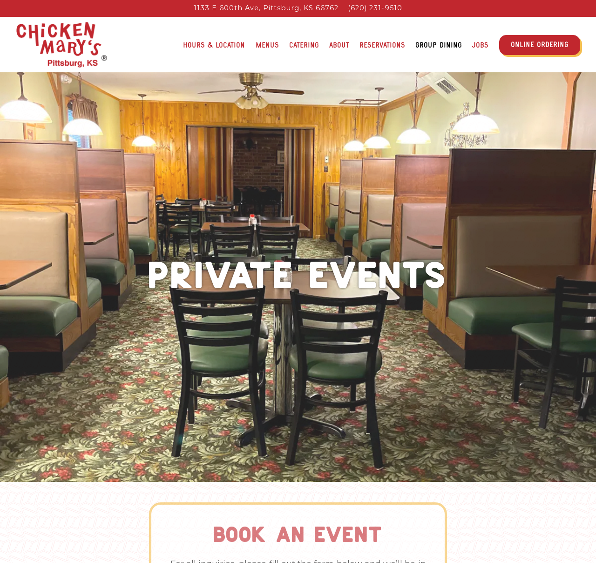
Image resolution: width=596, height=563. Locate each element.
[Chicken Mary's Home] (62, 44)
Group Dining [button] (438, 45)
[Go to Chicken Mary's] (266, 8)
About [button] (339, 45)
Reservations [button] (382, 45)
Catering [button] (304, 45)
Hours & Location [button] (214, 45)
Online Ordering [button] (540, 44)
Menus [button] (267, 45)
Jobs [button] (480, 45)
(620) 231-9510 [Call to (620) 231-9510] (375, 8)
